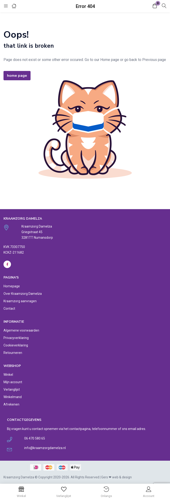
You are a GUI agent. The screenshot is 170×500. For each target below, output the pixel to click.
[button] (154, 6)
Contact (9, 308)
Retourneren (12, 353)
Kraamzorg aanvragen (20, 301)
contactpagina (79, 429)
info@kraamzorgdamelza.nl (45, 448)
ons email (129, 429)
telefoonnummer (104, 429)
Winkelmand (12, 397)
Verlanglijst (11, 389)
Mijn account (12, 382)
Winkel (8, 374)
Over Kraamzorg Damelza (22, 293)
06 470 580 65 (34, 438)
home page (17, 75)
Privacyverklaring (16, 338)
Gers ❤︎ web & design (116, 477)
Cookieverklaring (15, 345)
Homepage (11, 286)
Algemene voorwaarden (21, 330)
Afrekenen (11, 404)
